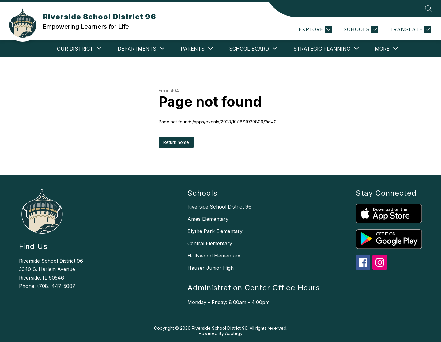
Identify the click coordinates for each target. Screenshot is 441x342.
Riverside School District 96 (219, 207)
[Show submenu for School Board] (249, 48)
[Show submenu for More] (382, 48)
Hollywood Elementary (213, 256)
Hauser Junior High (210, 268)
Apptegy (234, 333)
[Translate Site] (409, 29)
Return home (176, 142)
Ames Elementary (207, 219)
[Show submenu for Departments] (137, 48)
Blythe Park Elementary (215, 231)
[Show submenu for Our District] (75, 48)
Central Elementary (209, 243)
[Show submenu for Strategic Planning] (321, 48)
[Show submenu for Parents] (193, 48)
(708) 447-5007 (56, 286)
